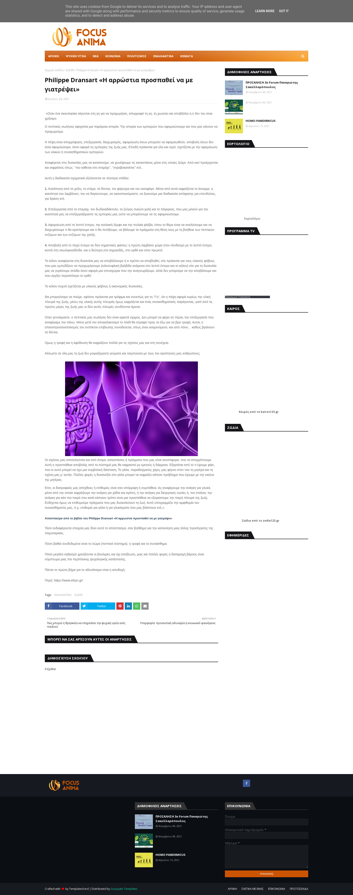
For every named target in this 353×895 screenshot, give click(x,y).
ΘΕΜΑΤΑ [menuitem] (186, 56)
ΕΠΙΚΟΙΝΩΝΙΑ (276, 889)
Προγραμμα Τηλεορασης (238, 296)
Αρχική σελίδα (54, 70)
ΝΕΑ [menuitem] (96, 56)
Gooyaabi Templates (124, 889)
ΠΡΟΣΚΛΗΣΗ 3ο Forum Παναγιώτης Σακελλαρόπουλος (272, 84)
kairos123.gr (270, 412)
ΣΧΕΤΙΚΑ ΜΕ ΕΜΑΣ (253, 889)
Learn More (264, 11)
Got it (284, 11)
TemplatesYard (79, 889)
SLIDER (70, 70)
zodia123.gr (271, 520)
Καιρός (244, 412)
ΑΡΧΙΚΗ (232, 889)
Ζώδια (246, 520)
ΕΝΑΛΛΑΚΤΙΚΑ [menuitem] (163, 56)
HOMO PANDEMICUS (261, 121)
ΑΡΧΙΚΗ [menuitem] (53, 56)
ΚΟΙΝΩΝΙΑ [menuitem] (112, 56)
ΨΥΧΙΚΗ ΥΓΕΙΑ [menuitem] (76, 56)
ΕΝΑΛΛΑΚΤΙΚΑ (63, 595)
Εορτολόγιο (252, 218)
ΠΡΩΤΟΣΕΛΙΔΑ (299, 889)
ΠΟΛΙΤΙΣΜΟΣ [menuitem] (137, 56)
